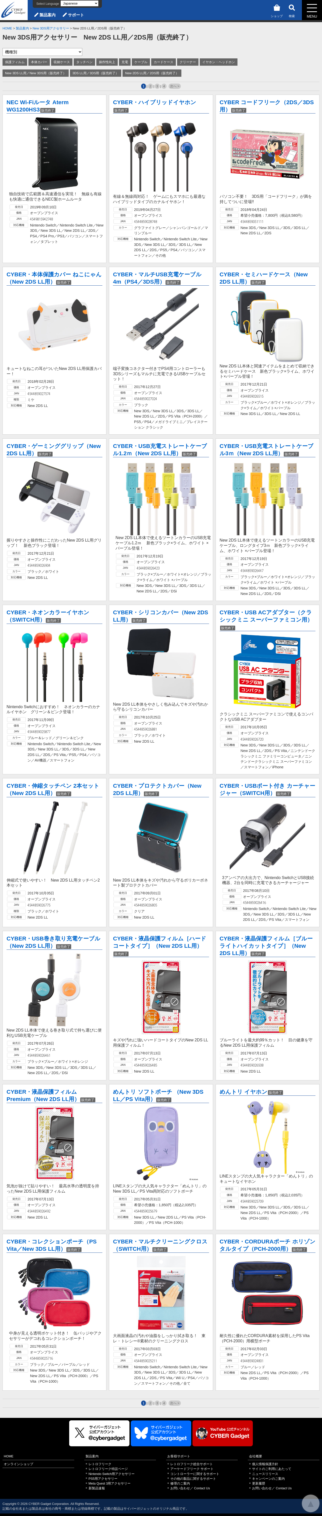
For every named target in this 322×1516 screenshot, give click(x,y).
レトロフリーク (100, 1464)
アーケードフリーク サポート (192, 1469)
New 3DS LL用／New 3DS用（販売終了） (35, 73)
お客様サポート (178, 1456)
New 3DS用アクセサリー (51, 28)
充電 (125, 62)
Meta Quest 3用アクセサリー (110, 1483)
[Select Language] (79, 3)
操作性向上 (107, 62)
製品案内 (47, 15)
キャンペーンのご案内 (268, 1479)
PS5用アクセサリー (103, 1479)
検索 (292, 10)
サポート (76, 15)
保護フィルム (15, 62)
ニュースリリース (265, 1474)
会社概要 (255, 1456)
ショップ (277, 10)
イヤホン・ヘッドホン (218, 62)
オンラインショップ (18, 1464)
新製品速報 (97, 1488)
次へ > (174, 86)
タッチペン (84, 62)
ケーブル (140, 62)
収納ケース (62, 62)
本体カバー (39, 62)
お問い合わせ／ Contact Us (190, 1488)
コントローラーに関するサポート (194, 1474)
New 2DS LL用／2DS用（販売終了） (152, 73)
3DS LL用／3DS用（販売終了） (95, 73)
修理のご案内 (180, 1483)
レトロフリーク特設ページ (108, 1469)
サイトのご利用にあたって (271, 1469)
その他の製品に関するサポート (193, 1479)
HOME (7, 28)
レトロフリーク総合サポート (191, 1464)
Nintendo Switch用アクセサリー (112, 1474)
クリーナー (188, 62)
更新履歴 (258, 1483)
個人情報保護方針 (265, 1464)
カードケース (163, 62)
